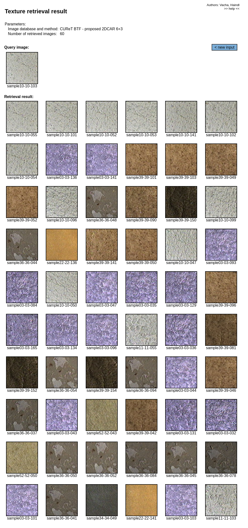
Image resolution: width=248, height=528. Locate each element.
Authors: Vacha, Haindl (223, 5)
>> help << (232, 8)
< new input (224, 47)
